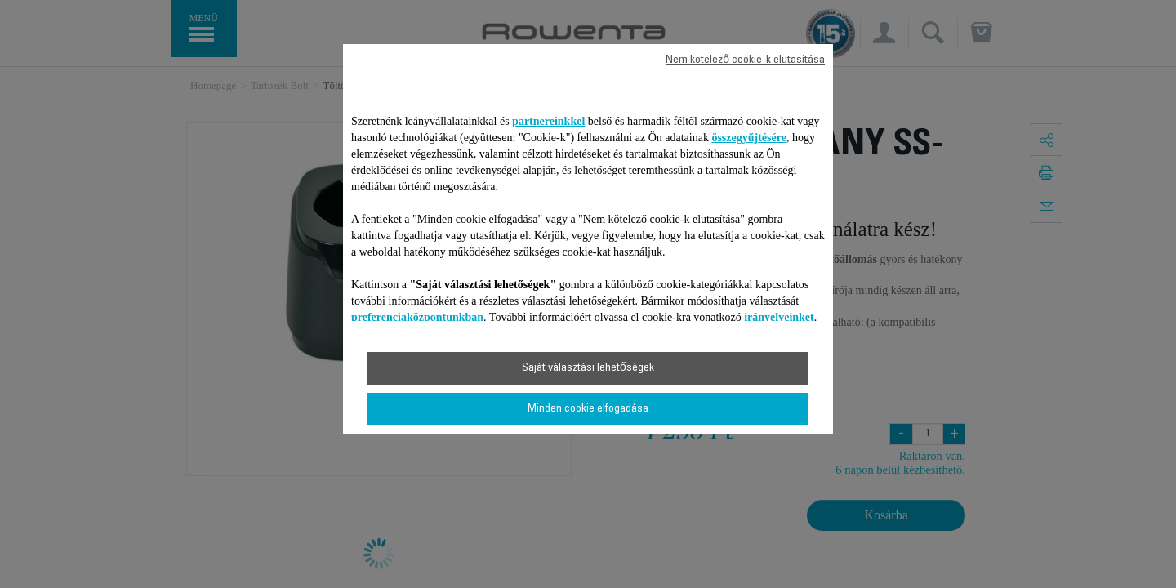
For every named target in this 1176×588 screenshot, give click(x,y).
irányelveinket (779, 317)
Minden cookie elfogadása (588, 409)
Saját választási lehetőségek (588, 368)
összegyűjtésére (748, 137)
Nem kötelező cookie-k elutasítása (745, 60)
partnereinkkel (548, 121)
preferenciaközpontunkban (417, 317)
